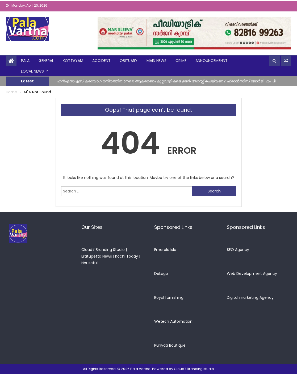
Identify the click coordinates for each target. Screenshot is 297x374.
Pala (25, 60)
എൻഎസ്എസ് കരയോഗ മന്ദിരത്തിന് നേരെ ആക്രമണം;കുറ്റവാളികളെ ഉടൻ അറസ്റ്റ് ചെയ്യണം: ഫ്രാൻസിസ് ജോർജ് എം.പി (166, 80)
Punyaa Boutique (170, 345)
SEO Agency (238, 249)
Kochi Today (126, 256)
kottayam (73, 60)
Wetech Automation (173, 321)
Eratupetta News (96, 256)
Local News (32, 71)
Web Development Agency (252, 273)
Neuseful (89, 263)
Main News (156, 60)
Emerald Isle (165, 249)
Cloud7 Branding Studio (103, 249)
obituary (128, 60)
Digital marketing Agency (250, 297)
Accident (101, 60)
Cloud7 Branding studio (194, 368)
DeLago (161, 273)
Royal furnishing (168, 297)
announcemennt (211, 60)
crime (180, 60)
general (46, 60)
